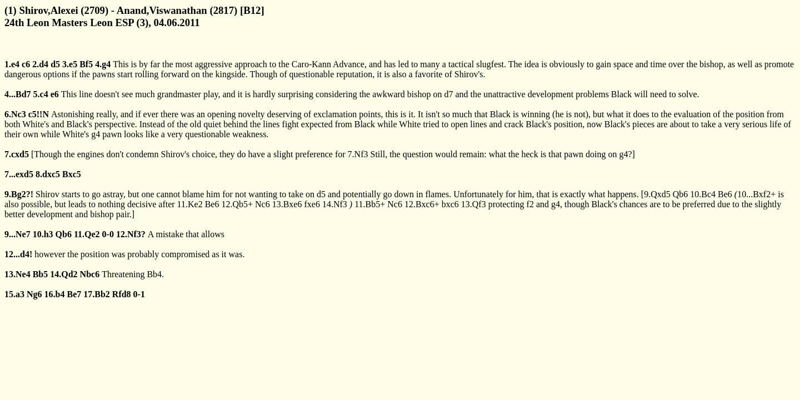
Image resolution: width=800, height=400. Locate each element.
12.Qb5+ (237, 204)
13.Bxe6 (287, 204)
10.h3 (43, 234)
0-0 (108, 234)
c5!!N (38, 114)
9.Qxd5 (657, 194)
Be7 (74, 294)
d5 (55, 64)
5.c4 (40, 94)
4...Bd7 (17, 94)
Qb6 (680, 194)
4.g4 (103, 64)
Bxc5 (71, 174)
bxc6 (450, 204)
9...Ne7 (17, 234)
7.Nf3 (358, 154)
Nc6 (262, 204)
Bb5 (40, 274)
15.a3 (14, 294)
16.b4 (54, 294)
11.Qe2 (87, 234)
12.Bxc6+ (421, 204)
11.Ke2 (190, 204)
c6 (26, 64)
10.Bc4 (703, 194)
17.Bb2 (96, 294)
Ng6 (34, 294)
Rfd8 (121, 294)
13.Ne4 (17, 274)
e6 (55, 94)
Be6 (725, 194)
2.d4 (40, 64)
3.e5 (69, 64)
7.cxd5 (16, 154)
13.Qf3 (473, 204)
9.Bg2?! (18, 194)
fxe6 (311, 204)
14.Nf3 (334, 204)
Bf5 (86, 64)
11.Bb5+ (369, 204)
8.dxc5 (48, 174)
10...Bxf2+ (756, 194)
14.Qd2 (63, 274)
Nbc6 (90, 274)
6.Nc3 (15, 114)
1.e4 (11, 64)
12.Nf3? (131, 234)
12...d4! (18, 254)
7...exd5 (18, 174)
